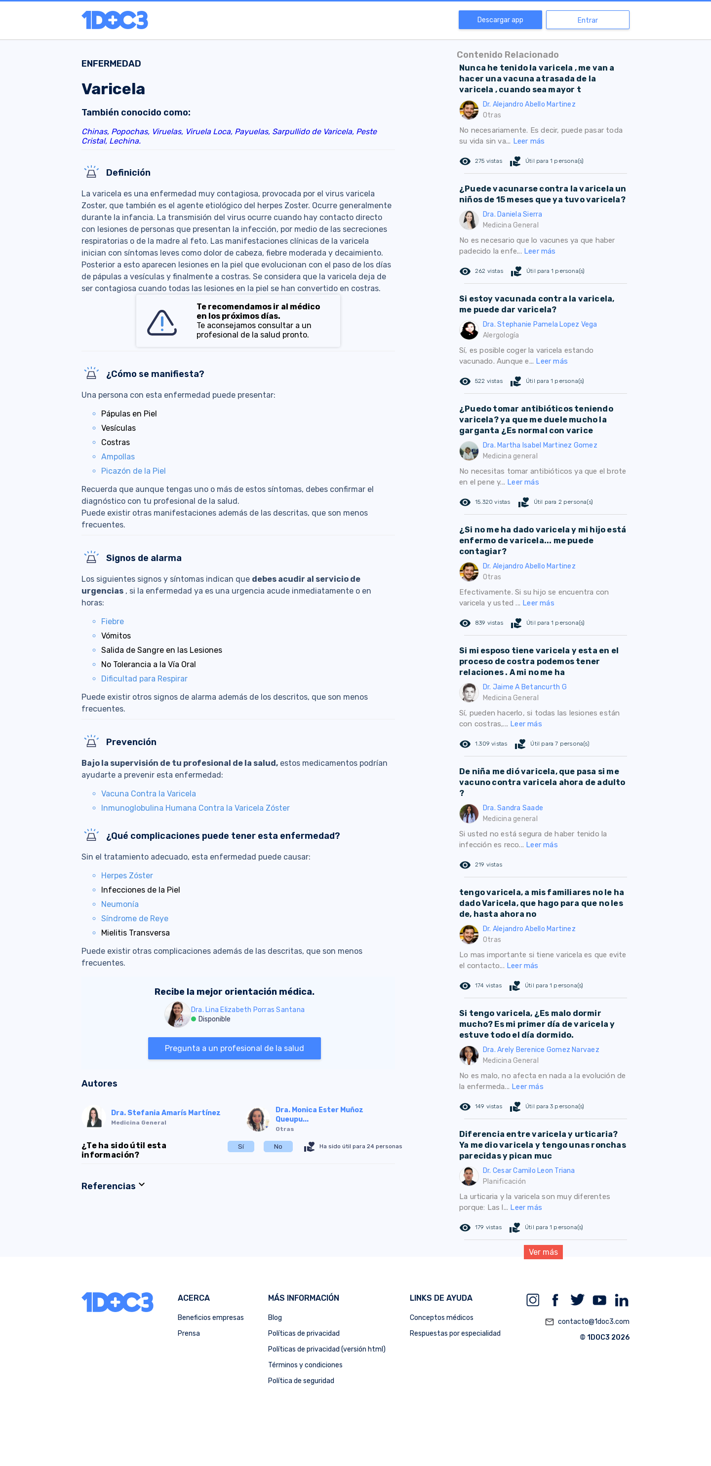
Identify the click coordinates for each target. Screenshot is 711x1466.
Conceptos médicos (442, 1318)
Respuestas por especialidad (455, 1333)
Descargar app (500, 20)
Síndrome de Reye (134, 918)
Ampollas (118, 456)
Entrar (588, 20)
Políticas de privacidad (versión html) (327, 1349)
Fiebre (112, 621)
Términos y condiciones (305, 1365)
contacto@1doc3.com (587, 1322)
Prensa (189, 1333)
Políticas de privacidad (304, 1333)
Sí (241, 1146)
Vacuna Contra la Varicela (148, 793)
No (278, 1146)
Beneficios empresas (211, 1318)
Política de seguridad (301, 1381)
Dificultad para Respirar (144, 678)
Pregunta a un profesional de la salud (234, 1048)
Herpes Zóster (127, 875)
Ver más (543, 1252)
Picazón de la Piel (133, 471)
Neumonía (120, 904)
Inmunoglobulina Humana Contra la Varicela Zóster (195, 808)
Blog (275, 1318)
